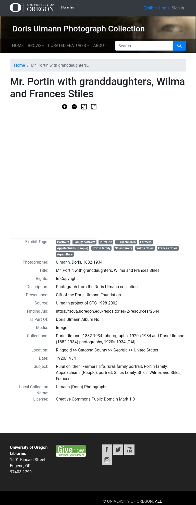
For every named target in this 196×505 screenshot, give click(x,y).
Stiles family (123, 248)
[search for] (144, 46)
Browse (36, 45)
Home (17, 45)
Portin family (102, 248)
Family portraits (84, 242)
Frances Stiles (167, 248)
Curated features (67, 45)
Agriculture (64, 254)
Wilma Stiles (145, 248)
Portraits (63, 242)
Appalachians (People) (72, 248)
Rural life (106, 242)
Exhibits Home (156, 8)
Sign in (178, 8)
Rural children (126, 242)
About (99, 45)
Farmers (146, 242)
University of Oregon (130, 501)
